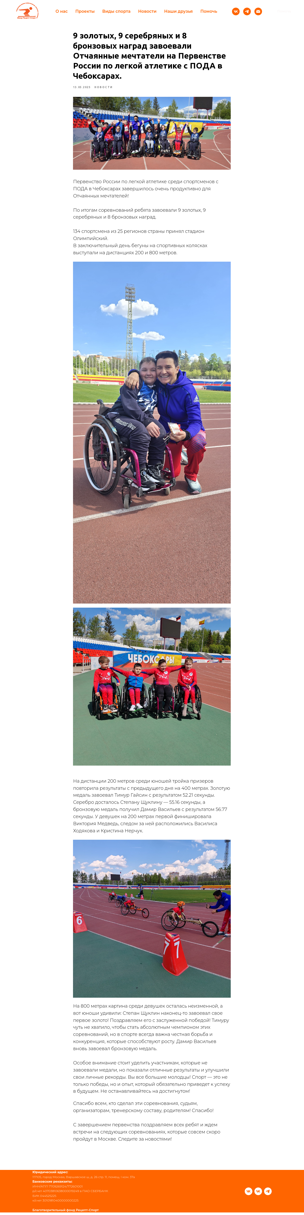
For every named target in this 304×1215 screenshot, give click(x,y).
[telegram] (268, 1193)
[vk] (248, 1193)
